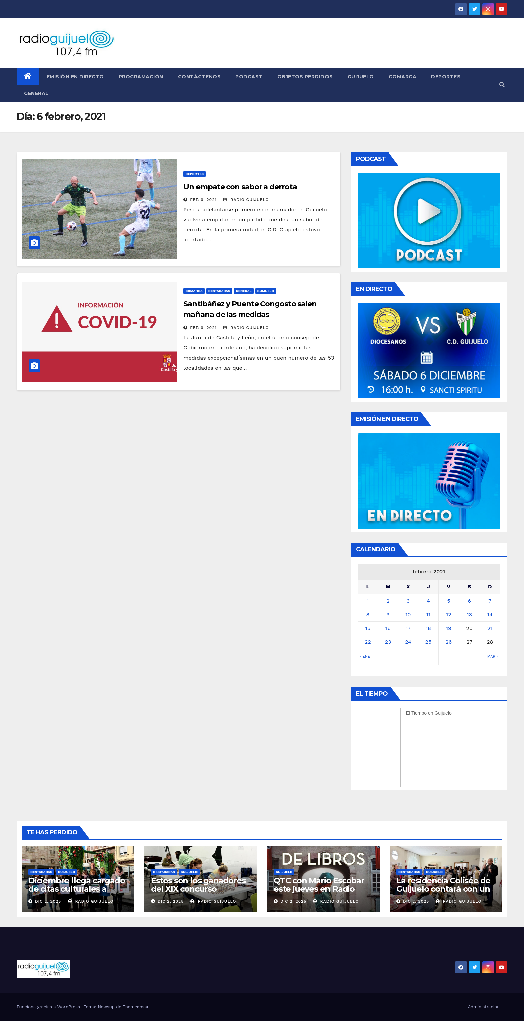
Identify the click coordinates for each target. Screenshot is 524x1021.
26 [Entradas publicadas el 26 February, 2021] (448, 642)
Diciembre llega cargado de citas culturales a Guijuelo (76, 889)
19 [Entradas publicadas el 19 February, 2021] (448, 628)
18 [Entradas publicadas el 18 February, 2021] (428, 628)
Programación (141, 77)
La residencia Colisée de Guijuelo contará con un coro (443, 889)
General (36, 93)
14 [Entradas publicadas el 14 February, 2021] (490, 614)
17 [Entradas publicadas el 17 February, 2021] (408, 628)
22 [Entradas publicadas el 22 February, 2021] (368, 642)
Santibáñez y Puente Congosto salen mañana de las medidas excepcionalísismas (250, 314)
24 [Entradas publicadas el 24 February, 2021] (408, 642)
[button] (502, 85)
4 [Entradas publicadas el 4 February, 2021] (428, 601)
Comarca (403, 77)
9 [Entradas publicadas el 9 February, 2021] (388, 614)
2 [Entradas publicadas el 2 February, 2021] (387, 601)
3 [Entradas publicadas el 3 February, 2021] (408, 601)
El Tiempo (416, 713)
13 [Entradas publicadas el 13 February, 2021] (469, 614)
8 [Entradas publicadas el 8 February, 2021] (367, 614)
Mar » (492, 656)
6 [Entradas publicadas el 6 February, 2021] (469, 601)
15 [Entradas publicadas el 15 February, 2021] (368, 628)
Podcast (249, 77)
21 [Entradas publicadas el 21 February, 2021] (490, 628)
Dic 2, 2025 (48, 901)
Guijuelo (361, 77)
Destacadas (219, 291)
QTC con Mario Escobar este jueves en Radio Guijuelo (319, 889)
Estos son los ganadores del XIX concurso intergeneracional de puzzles (198, 893)
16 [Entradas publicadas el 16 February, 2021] (388, 628)
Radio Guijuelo (246, 199)
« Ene (365, 656)
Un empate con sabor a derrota (240, 186)
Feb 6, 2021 (203, 199)
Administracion (484, 1006)
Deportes (446, 77)
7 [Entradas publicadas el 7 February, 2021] (489, 601)
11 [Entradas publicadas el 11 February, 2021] (428, 614)
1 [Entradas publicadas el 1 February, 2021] (368, 601)
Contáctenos (199, 77)
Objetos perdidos (305, 77)
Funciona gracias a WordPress (49, 1006)
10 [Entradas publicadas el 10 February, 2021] (408, 614)
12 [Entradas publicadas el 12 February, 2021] (448, 614)
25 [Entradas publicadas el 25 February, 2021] (428, 642)
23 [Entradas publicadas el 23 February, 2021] (388, 642)
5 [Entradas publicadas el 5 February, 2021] (448, 601)
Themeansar (136, 1006)
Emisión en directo (75, 77)
